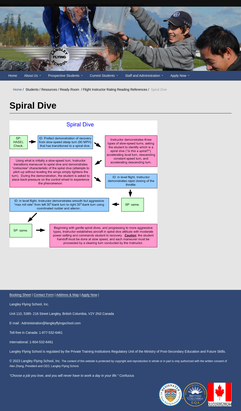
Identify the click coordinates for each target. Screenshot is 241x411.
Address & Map (67, 295)
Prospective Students (65, 75)
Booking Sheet (20, 295)
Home (12, 75)
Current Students (104, 75)
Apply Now (179, 75)
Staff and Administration (144, 75)
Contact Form (44, 295)
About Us (32, 75)
